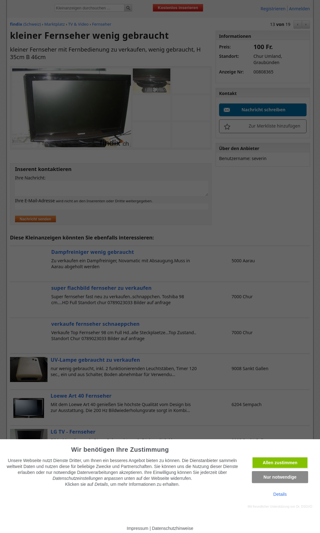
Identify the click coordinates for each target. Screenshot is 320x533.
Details (280, 494)
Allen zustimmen (279, 462)
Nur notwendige (280, 477)
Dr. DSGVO (304, 506)
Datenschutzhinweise (172, 528)
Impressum (137, 528)
